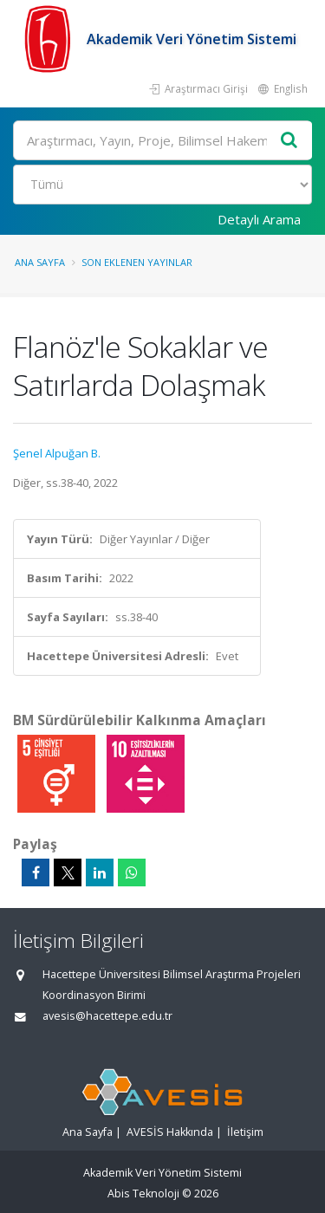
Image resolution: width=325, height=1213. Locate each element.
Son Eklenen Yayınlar (136, 262)
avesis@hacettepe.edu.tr (107, 1016)
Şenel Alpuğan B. (57, 453)
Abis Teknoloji (143, 1193)
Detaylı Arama (259, 219)
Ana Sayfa (40, 262)
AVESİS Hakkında (170, 1132)
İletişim (245, 1132)
